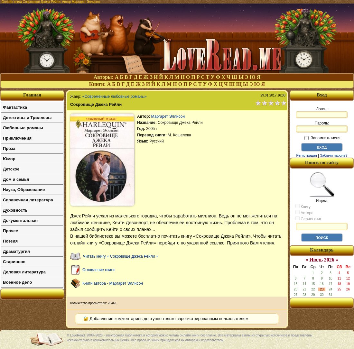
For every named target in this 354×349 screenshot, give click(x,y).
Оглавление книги (98, 270)
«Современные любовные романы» (114, 96)
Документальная (20, 220)
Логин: (322, 112)
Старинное (14, 261)
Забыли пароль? (334, 155)
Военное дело (17, 282)
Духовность (15, 210)
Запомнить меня (322, 138)
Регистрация (306, 155)
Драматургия (16, 251)
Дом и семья (16, 179)
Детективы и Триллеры (27, 117)
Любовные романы (23, 127)
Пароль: (322, 127)
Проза (9, 148)
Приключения (17, 138)
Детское (11, 169)
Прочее (10, 230)
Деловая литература (24, 272)
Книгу (303, 206)
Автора (304, 212)
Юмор (9, 158)
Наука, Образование (24, 189)
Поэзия (10, 241)
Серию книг (308, 218)
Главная (32, 94)
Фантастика (15, 107)
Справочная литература (28, 199)
